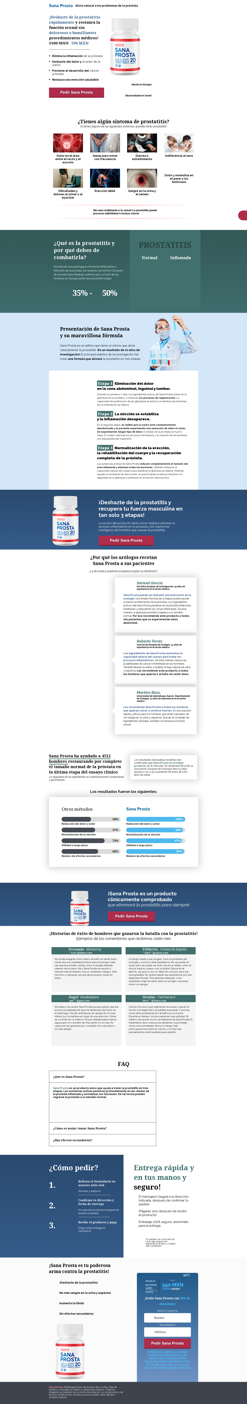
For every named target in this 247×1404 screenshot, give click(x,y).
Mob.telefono (167, 1325)
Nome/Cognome (167, 1310)
